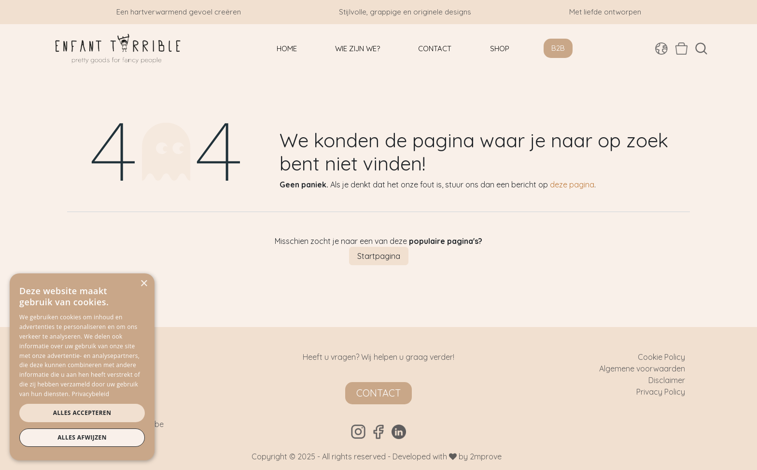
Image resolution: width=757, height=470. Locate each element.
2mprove (486, 456)
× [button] (143, 283)
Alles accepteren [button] (82, 413)
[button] (701, 49)
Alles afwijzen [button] (82, 437)
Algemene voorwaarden (642, 368)
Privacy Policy (660, 392)
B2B (558, 48)
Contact (378, 393)
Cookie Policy (661, 357)
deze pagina (572, 184)
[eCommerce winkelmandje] (681, 48)
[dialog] (82, 366)
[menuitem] (287, 48)
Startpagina (378, 256)
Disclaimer (666, 380)
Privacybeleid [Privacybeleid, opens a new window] (91, 394)
